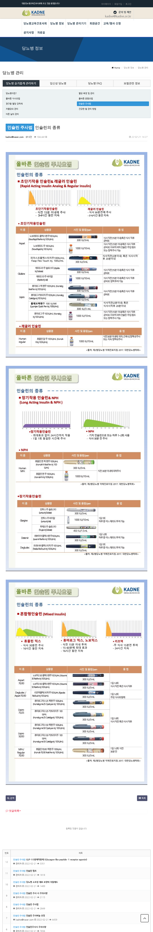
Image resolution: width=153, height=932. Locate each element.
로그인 (128, 4)
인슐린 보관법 (32, 839)
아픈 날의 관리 (12, 114)
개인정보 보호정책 (91, 909)
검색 (10, 688)
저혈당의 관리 (12, 109)
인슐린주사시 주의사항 (36, 816)
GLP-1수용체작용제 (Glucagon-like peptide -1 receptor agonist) (56, 749)
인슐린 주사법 (85, 103)
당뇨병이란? (11, 93)
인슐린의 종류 (32, 850)
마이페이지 (106, 4)
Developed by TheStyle (102, 926)
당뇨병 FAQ (95, 83)
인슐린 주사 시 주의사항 (36, 783)
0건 (29, 137)
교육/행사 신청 (112, 23)
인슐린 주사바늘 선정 (35, 805)
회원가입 (118, 4)
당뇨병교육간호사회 (35, 23)
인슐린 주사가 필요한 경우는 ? (39, 861)
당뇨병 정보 (57, 23)
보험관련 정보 (132, 83)
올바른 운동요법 (86, 98)
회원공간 (95, 23)
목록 (142, 688)
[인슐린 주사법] (19, 749)
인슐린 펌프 (31, 760)
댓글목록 (12, 700)
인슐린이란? (31, 872)
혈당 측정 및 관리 (86, 93)
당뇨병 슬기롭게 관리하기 (21, 83)
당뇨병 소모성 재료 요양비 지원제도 (42, 771)
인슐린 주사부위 (33, 827)
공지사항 (29, 32)
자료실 (41, 32)
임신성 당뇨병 (58, 83)
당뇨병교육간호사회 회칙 (119, 909)
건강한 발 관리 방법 (87, 109)
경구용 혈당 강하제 (14, 103)
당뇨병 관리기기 (76, 23)
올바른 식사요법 (13, 98)
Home (116, 67)
